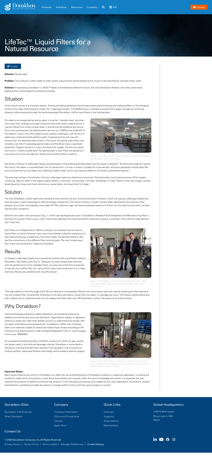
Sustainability (111, 421)
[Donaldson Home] (22, 7)
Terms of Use (31, 444)
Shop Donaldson (14, 416)
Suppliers (109, 416)
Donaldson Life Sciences (18, 412)
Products (46, 7)
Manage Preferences (72, 444)
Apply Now (60, 425)
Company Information (66, 412)
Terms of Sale (50, 444)
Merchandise (111, 425)
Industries (61, 7)
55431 (156, 420)
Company (92, 7)
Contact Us (12, 431)
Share (14, 66)
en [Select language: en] (112, 7)
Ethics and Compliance (66, 416)
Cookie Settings (95, 444)
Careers (58, 421)
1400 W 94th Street (163, 411)
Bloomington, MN (163, 416)
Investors (109, 412)
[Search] (103, 7)
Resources (76, 7)
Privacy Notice (13, 444)
